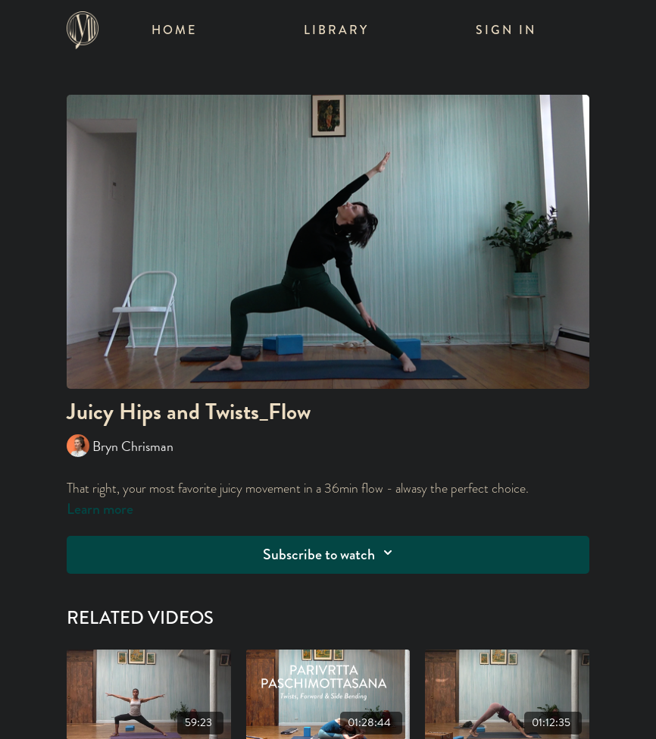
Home (174, 30)
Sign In (506, 30)
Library (336, 30)
